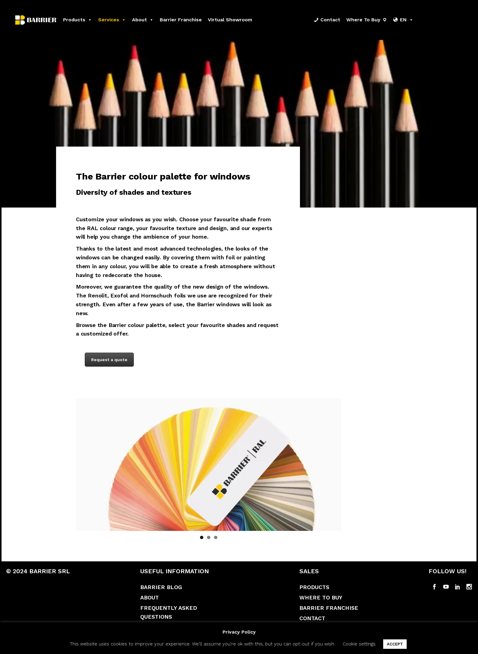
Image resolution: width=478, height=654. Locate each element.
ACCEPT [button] (395, 644)
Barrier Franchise (328, 608)
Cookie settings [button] (359, 644)
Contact (330, 20)
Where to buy (363, 20)
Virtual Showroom (230, 20)
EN (406, 20)
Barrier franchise (181, 20)
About (143, 20)
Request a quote (109, 359)
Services (112, 20)
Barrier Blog (161, 587)
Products (77, 20)
